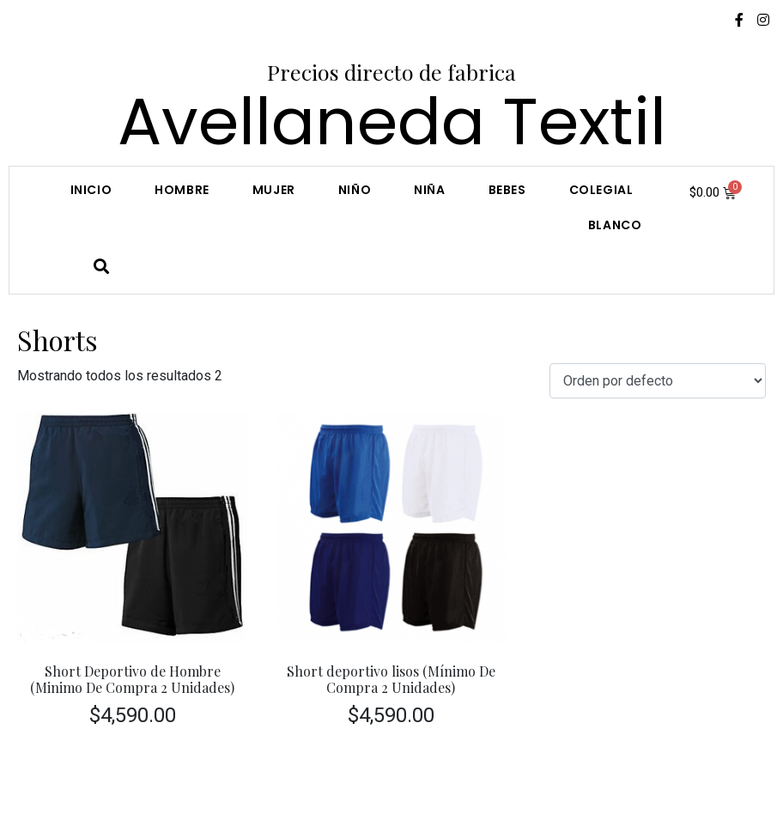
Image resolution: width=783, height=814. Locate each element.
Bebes (507, 189)
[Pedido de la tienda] (657, 380)
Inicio (91, 189)
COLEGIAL (601, 189)
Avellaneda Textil (392, 121)
